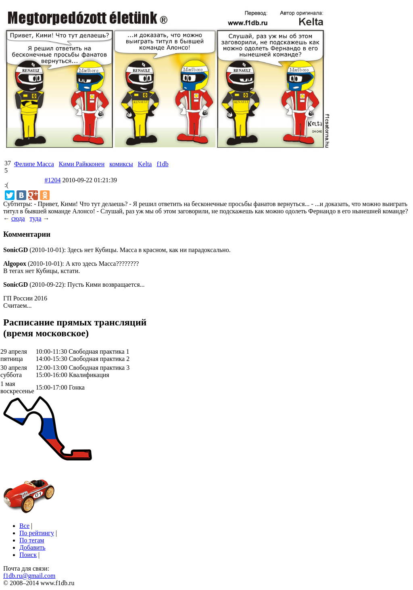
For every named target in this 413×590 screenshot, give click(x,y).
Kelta (145, 164)
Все (24, 525)
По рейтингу (36, 533)
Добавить (32, 547)
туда (35, 218)
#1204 (52, 180)
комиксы (121, 164)
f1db (162, 164)
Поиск (28, 554)
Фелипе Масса (34, 164)
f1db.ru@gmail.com (29, 575)
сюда (18, 218)
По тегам (31, 540)
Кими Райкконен (81, 164)
